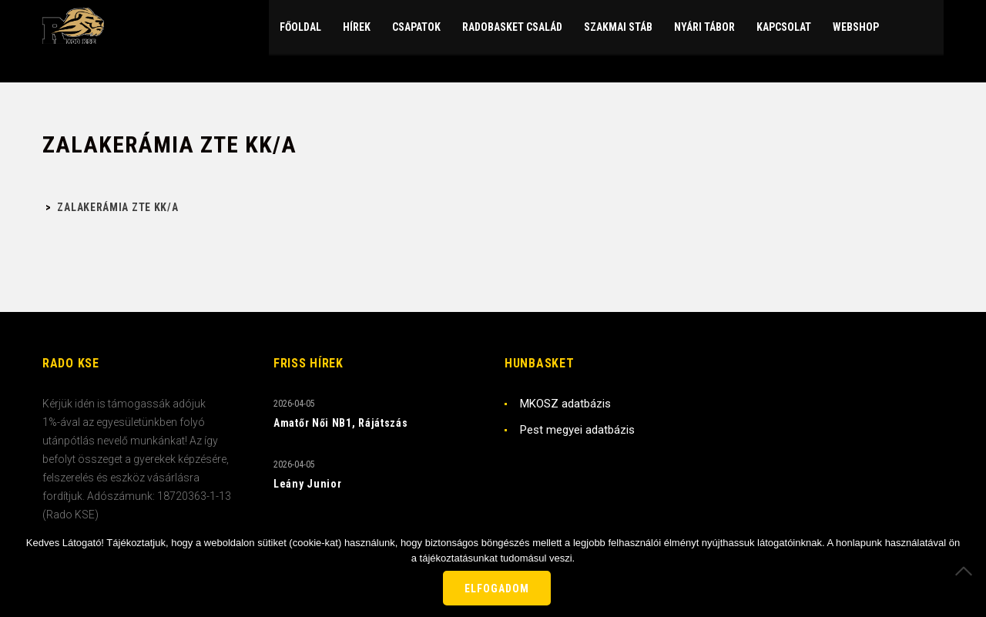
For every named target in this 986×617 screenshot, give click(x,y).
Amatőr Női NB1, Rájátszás (340, 423)
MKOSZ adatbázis (565, 404)
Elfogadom (496, 588)
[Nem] (966, 570)
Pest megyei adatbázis (577, 430)
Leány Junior (307, 484)
